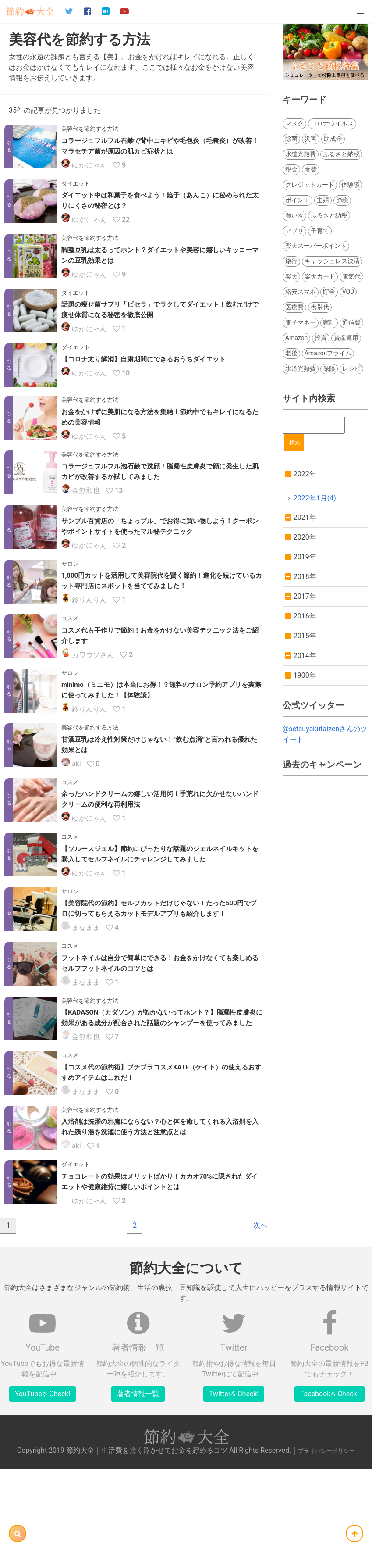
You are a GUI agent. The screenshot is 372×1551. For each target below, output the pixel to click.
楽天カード (320, 276)
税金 (291, 169)
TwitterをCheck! (234, 1438)
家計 (329, 322)
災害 (311, 138)
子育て (320, 230)
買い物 (294, 215)
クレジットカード (309, 184)
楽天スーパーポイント (316, 245)
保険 (329, 368)
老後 (291, 353)
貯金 (329, 291)
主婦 (323, 200)
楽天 (291, 276)
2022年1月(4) (315, 498)
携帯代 (320, 307)
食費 (311, 169)
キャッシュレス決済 (332, 260)
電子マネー (300, 322)
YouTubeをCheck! (42, 1438)
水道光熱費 (300, 153)
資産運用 (346, 337)
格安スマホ (300, 291)
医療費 (294, 307)
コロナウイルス (332, 123)
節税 (342, 200)
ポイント (297, 200)
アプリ (294, 230)
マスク (294, 123)
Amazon (296, 337)
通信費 (351, 322)
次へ (260, 1270)
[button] (360, 11)
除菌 (291, 138)
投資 (321, 337)
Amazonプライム (328, 353)
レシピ (351, 368)
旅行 (291, 260)
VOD (348, 291)
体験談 (350, 184)
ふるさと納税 (341, 153)
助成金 (333, 138)
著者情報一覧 (138, 1438)
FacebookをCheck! (329, 1438)
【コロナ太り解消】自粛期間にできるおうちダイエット (143, 359)
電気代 (351, 276)
